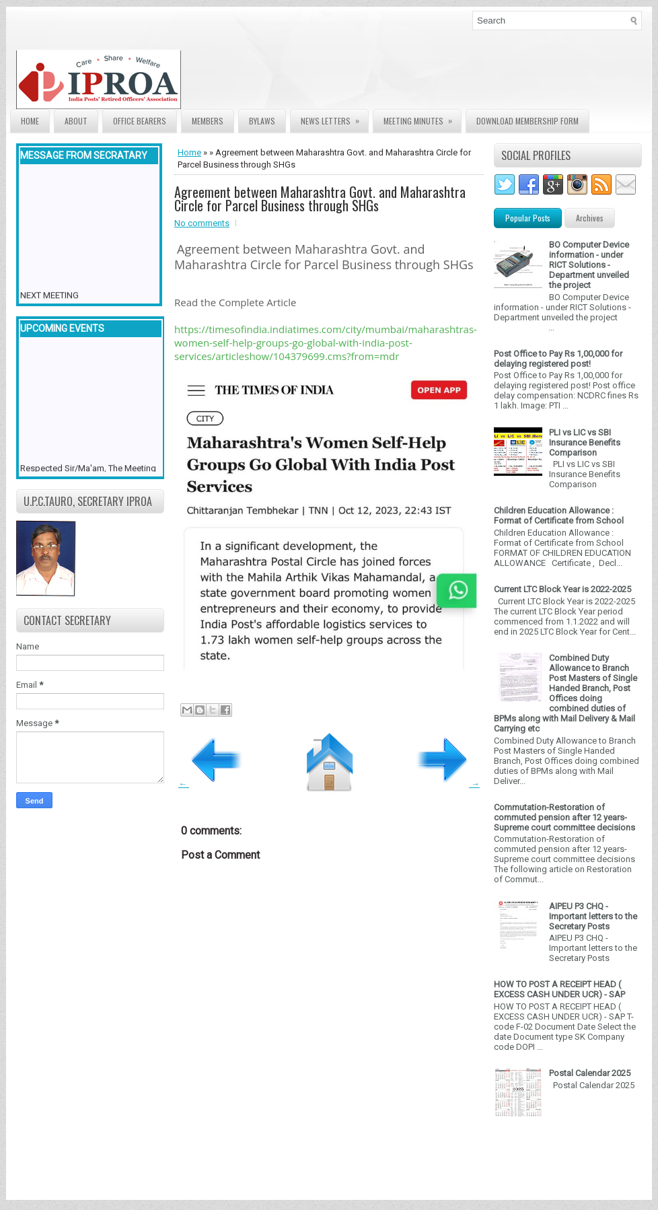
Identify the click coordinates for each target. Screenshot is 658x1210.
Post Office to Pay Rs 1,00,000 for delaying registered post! (558, 359)
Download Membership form (527, 121)
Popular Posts (527, 217)
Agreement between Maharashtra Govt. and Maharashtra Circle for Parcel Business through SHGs (320, 198)
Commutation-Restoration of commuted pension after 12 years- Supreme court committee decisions (564, 817)
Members (207, 121)
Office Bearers (139, 121)
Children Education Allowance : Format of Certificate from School (559, 515)
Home (30, 121)
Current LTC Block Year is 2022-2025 (562, 589)
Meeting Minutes (422, 118)
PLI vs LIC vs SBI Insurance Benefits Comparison (584, 442)
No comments (201, 223)
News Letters (334, 118)
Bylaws (262, 121)
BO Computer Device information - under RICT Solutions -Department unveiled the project (589, 265)
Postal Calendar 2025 (589, 1073)
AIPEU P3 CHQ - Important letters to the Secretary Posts (593, 916)
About (76, 121)
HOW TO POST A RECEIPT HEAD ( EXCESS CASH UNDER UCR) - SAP (559, 989)
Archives (590, 217)
